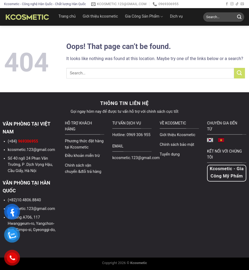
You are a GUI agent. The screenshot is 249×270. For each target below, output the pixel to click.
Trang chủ (67, 16)
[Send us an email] (242, 4)
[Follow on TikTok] (237, 4)
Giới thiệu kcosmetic (100, 16)
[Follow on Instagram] (232, 4)
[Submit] (239, 17)
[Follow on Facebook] (226, 4)
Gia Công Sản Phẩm (144, 16)
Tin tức (68, 33)
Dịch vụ (176, 16)
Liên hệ (104, 33)
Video (86, 33)
